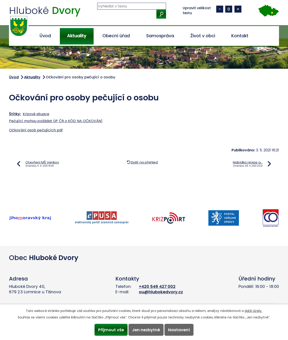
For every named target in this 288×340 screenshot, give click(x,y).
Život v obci (202, 36)
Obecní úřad (116, 36)
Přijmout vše (111, 330)
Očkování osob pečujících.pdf (36, 130)
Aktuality (76, 36)
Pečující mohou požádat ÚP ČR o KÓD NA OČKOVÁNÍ (55, 121)
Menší (219, 9)
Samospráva (160, 36)
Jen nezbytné (146, 330)
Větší (237, 9)
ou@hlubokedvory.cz (161, 292)
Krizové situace (36, 114)
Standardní (228, 9)
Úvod (45, 36)
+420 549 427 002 (157, 286)
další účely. (253, 311)
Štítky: (15, 114)
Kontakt (239, 36)
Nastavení (179, 330)
